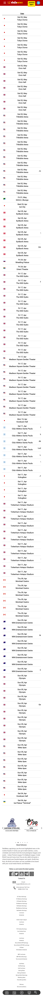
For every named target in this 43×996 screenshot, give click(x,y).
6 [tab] (27, 842)
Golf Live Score (21, 968)
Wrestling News (21, 977)
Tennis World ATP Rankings (21, 943)
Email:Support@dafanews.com (21, 883)
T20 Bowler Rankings (21, 906)
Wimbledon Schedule (21, 949)
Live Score (21, 913)
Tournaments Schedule (21, 959)
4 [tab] (23, 842)
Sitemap (21, 984)
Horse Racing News (21, 980)
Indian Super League (21, 919)
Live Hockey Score (21, 931)
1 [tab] (16, 842)
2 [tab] (18, 842)
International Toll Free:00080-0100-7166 (21, 888)
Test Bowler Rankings (21, 910)
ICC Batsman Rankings (21, 899)
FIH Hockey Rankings (21, 929)
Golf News (21, 963)
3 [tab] (20, 842)
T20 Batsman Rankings (21, 903)
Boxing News (21, 970)
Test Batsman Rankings (21, 908)
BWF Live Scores (21, 954)
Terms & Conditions (21, 986)
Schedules (21, 915)
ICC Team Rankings (21, 896)
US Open (21, 947)
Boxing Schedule (21, 973)
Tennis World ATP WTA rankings (21, 945)
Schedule (21, 924)
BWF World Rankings (21, 956)
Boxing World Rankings (21, 975)
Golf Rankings (21, 966)
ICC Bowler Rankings (21, 901)
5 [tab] (25, 842)
